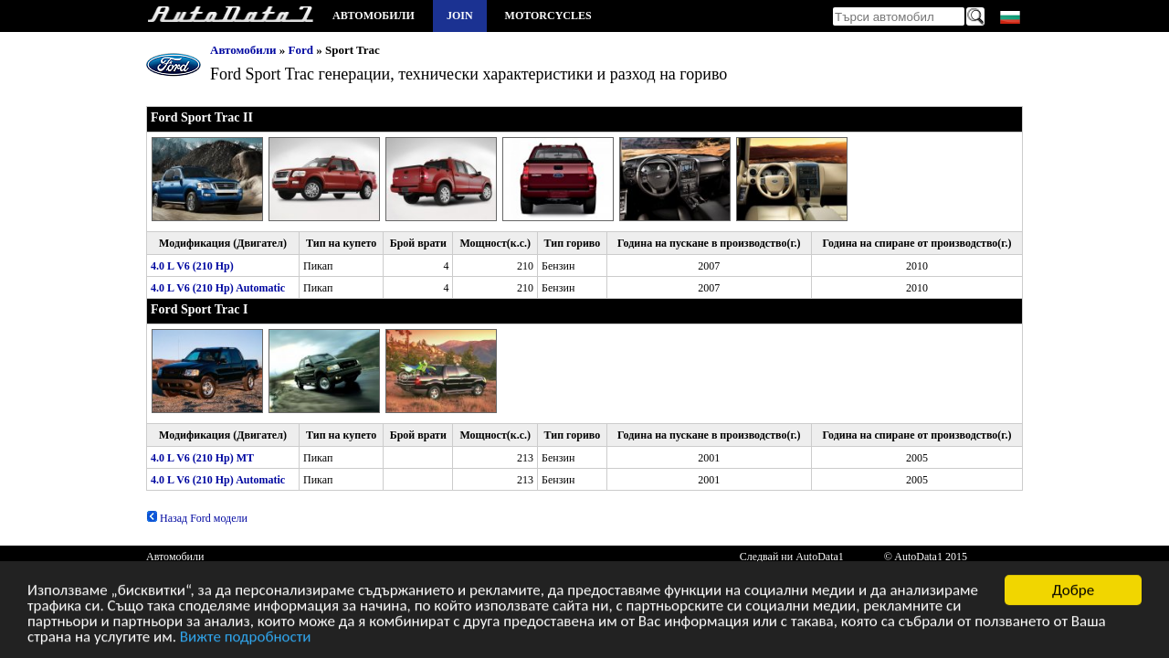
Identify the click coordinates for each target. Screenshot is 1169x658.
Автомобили (373, 15)
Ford (301, 50)
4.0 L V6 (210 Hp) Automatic (218, 287)
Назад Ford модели (196, 518)
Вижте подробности (245, 639)
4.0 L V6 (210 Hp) (192, 266)
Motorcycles (548, 15)
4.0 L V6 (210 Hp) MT (202, 457)
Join (460, 15)
